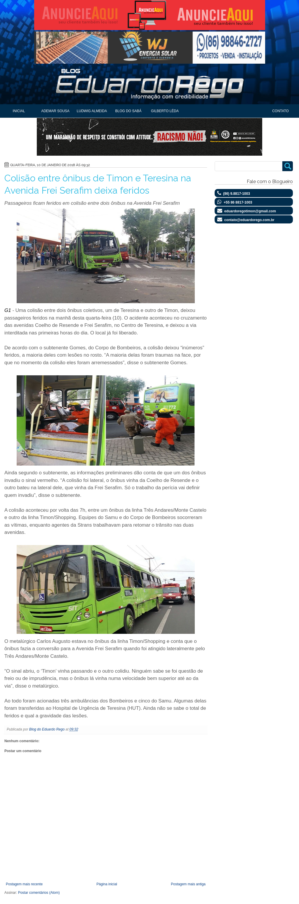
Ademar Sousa (55, 111)
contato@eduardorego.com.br (249, 220)
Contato (280, 111)
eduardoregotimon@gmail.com (250, 211)
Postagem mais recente (24, 884)
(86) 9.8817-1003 (236, 194)
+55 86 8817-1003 (238, 202)
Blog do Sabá (128, 111)
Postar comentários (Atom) (39, 893)
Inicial (19, 111)
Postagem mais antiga (188, 884)
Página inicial (106, 884)
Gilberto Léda (165, 111)
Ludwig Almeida (92, 111)
